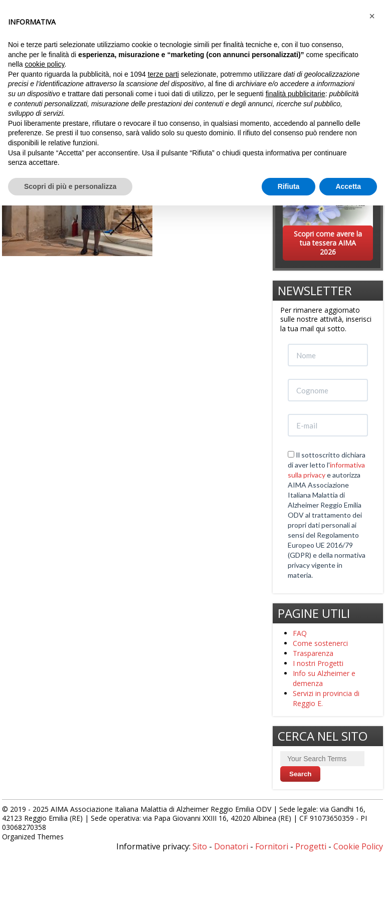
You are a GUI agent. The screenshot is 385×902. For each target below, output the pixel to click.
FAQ (300, 633)
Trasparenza (313, 653)
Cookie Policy (358, 846)
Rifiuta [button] (289, 186)
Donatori (231, 846)
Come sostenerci (320, 643)
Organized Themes (33, 836)
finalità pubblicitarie (295, 94)
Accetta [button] (348, 186)
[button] (372, 16)
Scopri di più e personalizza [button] (70, 186)
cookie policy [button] (44, 64)
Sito (199, 846)
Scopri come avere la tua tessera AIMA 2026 (328, 243)
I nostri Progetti (318, 663)
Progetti (310, 846)
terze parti (163, 74)
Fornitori (271, 846)
